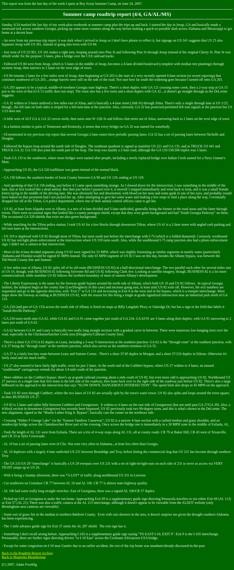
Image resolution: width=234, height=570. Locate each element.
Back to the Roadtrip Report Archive (27, 553)
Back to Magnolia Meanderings (24, 557)
